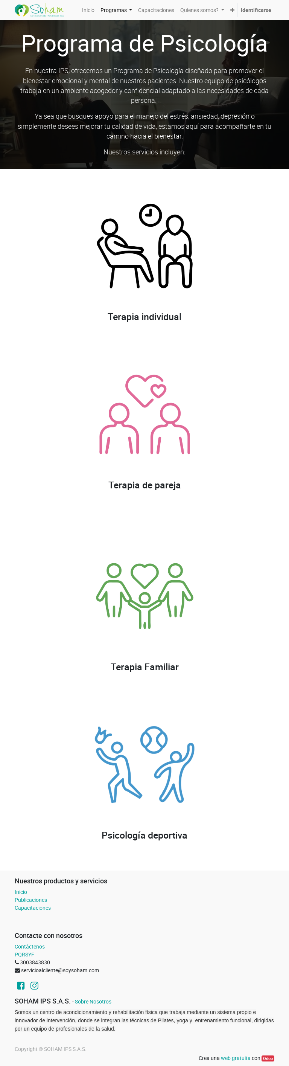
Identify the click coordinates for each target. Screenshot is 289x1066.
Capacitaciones (33, 907)
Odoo (268, 1058)
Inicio (21, 891)
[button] (232, 10)
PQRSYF (24, 954)
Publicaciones (31, 899)
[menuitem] (88, 10)
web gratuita (236, 1057)
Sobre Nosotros (93, 1001)
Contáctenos (30, 946)
